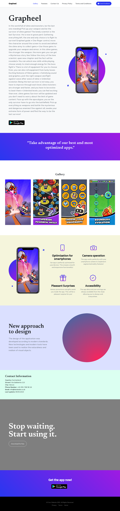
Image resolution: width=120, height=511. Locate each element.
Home (66, 505)
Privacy (54, 505)
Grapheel (13, 3)
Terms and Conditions (83, 4)
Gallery (35, 4)
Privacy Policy (67, 4)
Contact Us (55, 4)
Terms (60, 505)
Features (44, 4)
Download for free (17, 444)
